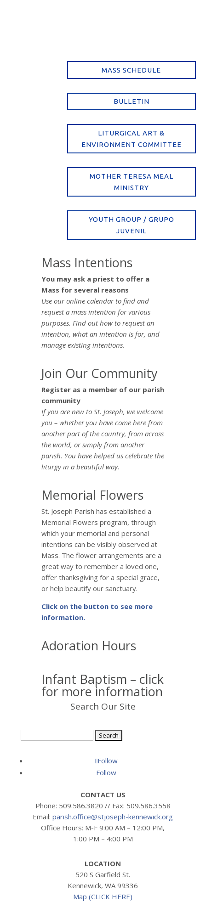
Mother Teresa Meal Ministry (131, 182)
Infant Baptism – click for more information (102, 685)
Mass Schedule (131, 70)
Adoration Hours (88, 645)
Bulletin (131, 101)
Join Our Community (99, 373)
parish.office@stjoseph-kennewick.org (112, 816)
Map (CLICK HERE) (102, 896)
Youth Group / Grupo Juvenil (131, 225)
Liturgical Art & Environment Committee (131, 139)
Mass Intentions (86, 262)
